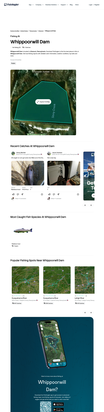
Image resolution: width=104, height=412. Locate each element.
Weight (24, 187)
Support (63, 5)
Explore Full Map (45, 102)
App (30, 5)
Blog (71, 5)
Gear (31, 187)
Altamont (40, 31)
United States (24, 31)
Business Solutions (51, 5)
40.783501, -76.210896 (44, 72)
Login (90, 5)
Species (13, 187)
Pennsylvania (33, 31)
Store (77, 5)
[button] (43, 101)
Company (38, 5)
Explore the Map (14, 31)
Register (96, 5)
